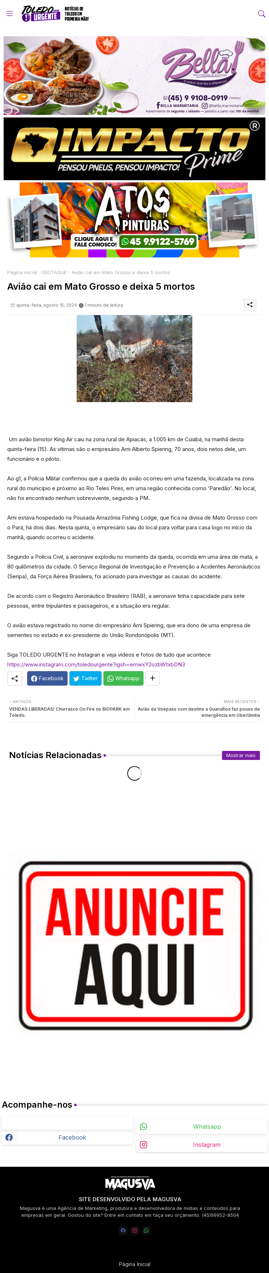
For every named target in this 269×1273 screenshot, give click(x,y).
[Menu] (10, 13)
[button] (262, 14)
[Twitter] (85, 678)
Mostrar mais (241, 755)
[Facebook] (47, 678)
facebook (72, 1137)
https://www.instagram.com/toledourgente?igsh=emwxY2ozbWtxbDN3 (96, 664)
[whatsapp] (146, 1230)
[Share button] (152, 678)
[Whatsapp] (123, 678)
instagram (207, 1144)
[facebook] (123, 1230)
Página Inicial (134, 1264)
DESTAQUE (54, 272)
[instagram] (134, 1230)
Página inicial (22, 272)
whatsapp (207, 1126)
